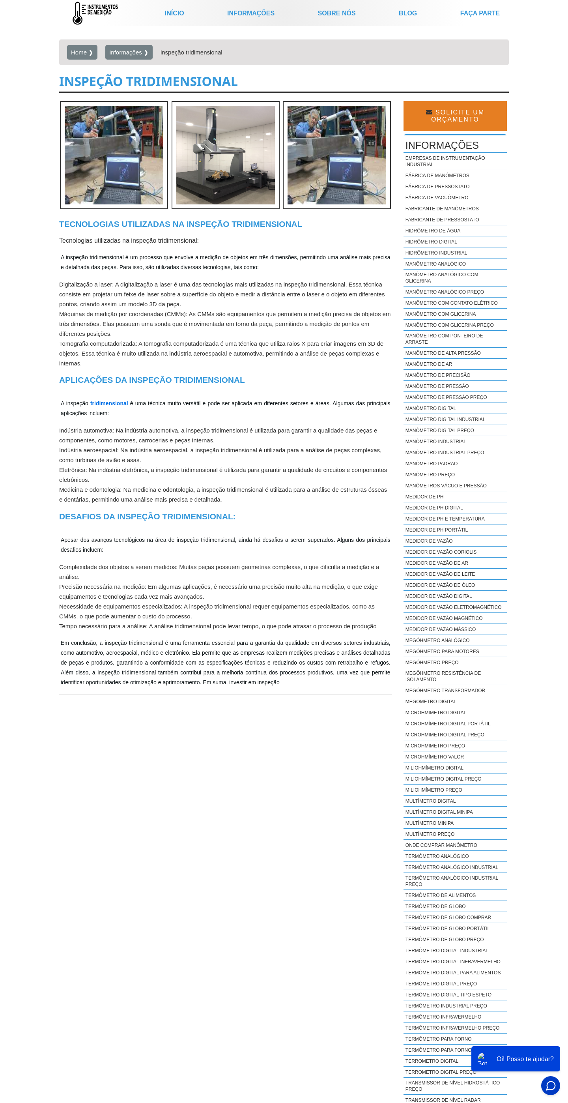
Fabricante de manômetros (442, 209)
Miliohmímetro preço (433, 790)
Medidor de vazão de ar (436, 563)
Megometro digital (430, 701)
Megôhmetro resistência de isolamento (443, 676)
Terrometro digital (431, 1061)
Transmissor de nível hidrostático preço (452, 1086)
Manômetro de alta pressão (443, 353)
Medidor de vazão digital (438, 596)
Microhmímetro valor (434, 757)
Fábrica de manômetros (437, 175)
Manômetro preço (430, 475)
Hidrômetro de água (432, 231)
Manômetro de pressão (437, 386)
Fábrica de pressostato (437, 186)
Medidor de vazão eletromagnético (453, 607)
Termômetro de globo (435, 906)
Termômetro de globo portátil (447, 928)
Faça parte (480, 13)
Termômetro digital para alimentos (453, 973)
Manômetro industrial (435, 441)
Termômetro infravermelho (443, 1017)
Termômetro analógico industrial (451, 867)
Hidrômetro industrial (436, 253)
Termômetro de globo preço (444, 939)
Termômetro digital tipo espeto (448, 995)
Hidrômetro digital (431, 242)
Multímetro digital (430, 801)
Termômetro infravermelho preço (452, 1028)
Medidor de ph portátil (436, 530)
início (174, 13)
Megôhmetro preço (432, 662)
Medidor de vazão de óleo (440, 585)
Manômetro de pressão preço (446, 397)
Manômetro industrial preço (444, 452)
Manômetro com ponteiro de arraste (444, 339)
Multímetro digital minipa (439, 812)
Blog (408, 13)
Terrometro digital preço (440, 1072)
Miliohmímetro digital (434, 768)
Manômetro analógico (435, 264)
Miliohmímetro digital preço (443, 779)
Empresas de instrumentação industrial (445, 161)
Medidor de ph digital (434, 508)
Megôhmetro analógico (437, 640)
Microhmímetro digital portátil (448, 724)
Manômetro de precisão (438, 375)
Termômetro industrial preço (446, 1006)
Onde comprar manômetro (441, 845)
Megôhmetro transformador (445, 690)
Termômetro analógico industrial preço (451, 881)
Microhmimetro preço (435, 746)
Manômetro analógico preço (444, 292)
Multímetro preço (429, 834)
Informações (251, 13)
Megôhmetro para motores (442, 651)
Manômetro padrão (431, 463)
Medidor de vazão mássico (440, 629)
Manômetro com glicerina (440, 314)
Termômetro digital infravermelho (453, 961)
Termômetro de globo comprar (448, 917)
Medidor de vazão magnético (444, 618)
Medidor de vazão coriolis (440, 552)
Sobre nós (337, 13)
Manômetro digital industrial (445, 419)
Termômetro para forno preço (447, 1050)
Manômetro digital (430, 408)
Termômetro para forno (438, 1039)
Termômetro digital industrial (446, 950)
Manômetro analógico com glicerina (441, 278)
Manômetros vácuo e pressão (446, 486)
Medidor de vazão (429, 541)
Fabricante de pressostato (442, 220)
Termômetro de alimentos (440, 895)
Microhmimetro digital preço (444, 735)
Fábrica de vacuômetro (437, 197)
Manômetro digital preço (439, 430)
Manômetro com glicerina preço (449, 325)
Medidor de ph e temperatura (445, 519)
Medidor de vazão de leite (440, 574)
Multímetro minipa (429, 823)
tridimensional (109, 403)
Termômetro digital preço (441, 984)
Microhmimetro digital (435, 712)
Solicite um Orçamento (455, 116)
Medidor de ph (424, 497)
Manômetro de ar (428, 364)
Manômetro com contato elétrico (451, 303)
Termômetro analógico (437, 856)
